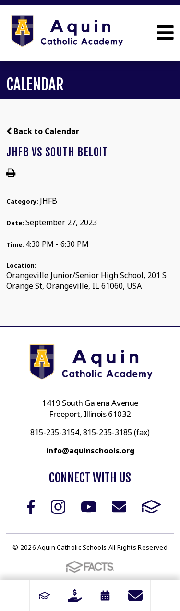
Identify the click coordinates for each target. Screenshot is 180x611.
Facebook (31, 507)
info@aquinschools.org (90, 450)
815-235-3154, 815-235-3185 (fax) (90, 432)
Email (119, 507)
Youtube (89, 507)
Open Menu (165, 32)
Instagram (58, 507)
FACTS (151, 507)
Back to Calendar (42, 131)
